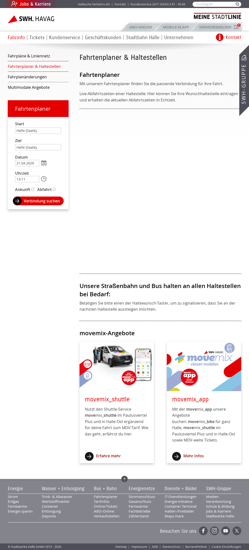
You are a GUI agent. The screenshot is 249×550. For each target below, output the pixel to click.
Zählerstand (139, 516)
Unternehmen (178, 37)
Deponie (49, 516)
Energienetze (142, 488)
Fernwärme (17, 506)
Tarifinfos (101, 501)
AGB (155, 547)
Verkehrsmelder (216, 27)
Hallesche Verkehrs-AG (94, 4)
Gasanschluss (140, 501)
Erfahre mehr (108, 456)
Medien (212, 496)
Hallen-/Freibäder (179, 511)
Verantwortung (218, 501)
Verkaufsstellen (106, 516)
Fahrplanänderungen (27, 77)
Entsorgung (51, 511)
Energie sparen (20, 511)
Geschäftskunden (103, 37)
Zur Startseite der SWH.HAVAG (31, 19)
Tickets (36, 37)
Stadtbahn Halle (143, 37)
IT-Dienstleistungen (180, 496)
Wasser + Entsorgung (63, 488)
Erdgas (13, 501)
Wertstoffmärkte (55, 501)
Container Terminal (180, 506)
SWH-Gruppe (243, 84)
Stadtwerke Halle (220, 516)
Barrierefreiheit (196, 547)
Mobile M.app (176, 27)
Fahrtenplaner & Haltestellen (34, 66)
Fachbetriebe (139, 511)
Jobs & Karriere (64, 4)
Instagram (214, 530)
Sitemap (121, 547)
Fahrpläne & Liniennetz (29, 56)
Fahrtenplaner (33, 108)
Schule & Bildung (220, 506)
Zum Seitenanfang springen (124, 479)
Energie (15, 488)
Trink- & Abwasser (57, 496)
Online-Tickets (105, 506)
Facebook (203, 530)
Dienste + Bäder (181, 488)
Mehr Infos (193, 456)
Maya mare (174, 516)
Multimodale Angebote (29, 87)
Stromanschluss (142, 496)
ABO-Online (140, 27)
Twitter (236, 530)
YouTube (225, 530)
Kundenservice (64, 37)
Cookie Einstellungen (226, 547)
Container (50, 506)
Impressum (139, 547)
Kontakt (120, 4)
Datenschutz (171, 547)
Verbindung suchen (42, 201)
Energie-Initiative (179, 501)
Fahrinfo (16, 37)
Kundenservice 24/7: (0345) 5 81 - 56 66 (158, 4)
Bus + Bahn (105, 488)
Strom (13, 496)
